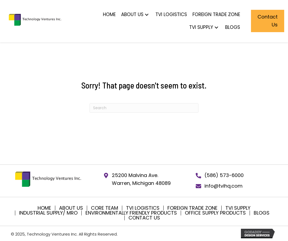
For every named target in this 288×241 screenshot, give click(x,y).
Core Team (104, 208)
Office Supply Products (215, 213)
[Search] (144, 108)
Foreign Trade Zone (192, 208)
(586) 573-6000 (224, 175)
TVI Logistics (143, 208)
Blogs (261, 213)
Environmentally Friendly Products (131, 213)
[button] (146, 14)
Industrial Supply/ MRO (48, 213)
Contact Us (144, 217)
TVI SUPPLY (237, 208)
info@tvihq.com (223, 185)
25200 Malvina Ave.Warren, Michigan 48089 (141, 179)
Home (44, 208)
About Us (71, 208)
